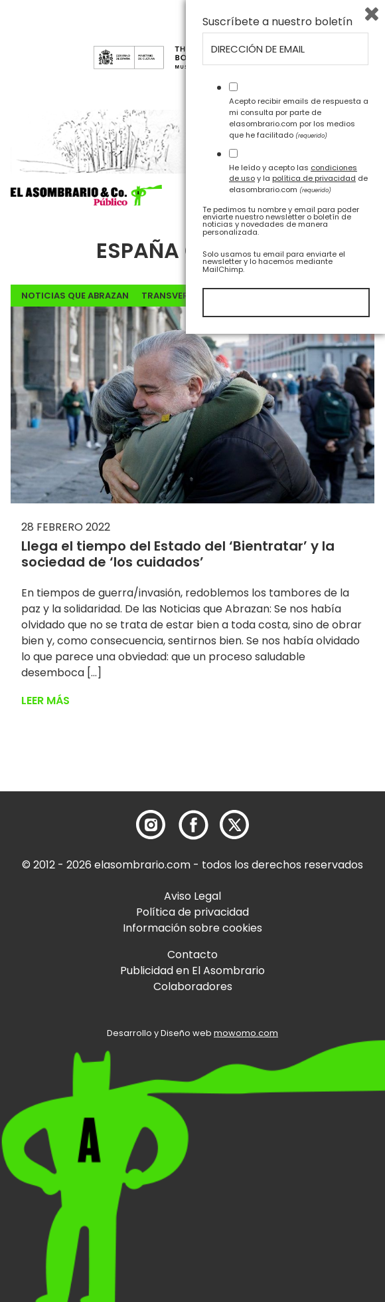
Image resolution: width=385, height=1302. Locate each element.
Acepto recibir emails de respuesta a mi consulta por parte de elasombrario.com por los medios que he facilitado (298, 1086)
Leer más (45, 700)
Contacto (192, 954)
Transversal (172, 295)
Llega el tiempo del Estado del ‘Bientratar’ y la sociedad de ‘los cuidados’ (178, 554)
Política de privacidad (192, 912)
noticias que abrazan (75, 295)
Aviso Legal (192, 896)
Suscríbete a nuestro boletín (277, 990)
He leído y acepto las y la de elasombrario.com (298, 1146)
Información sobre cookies (192, 928)
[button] (86, 195)
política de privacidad (314, 1146)
